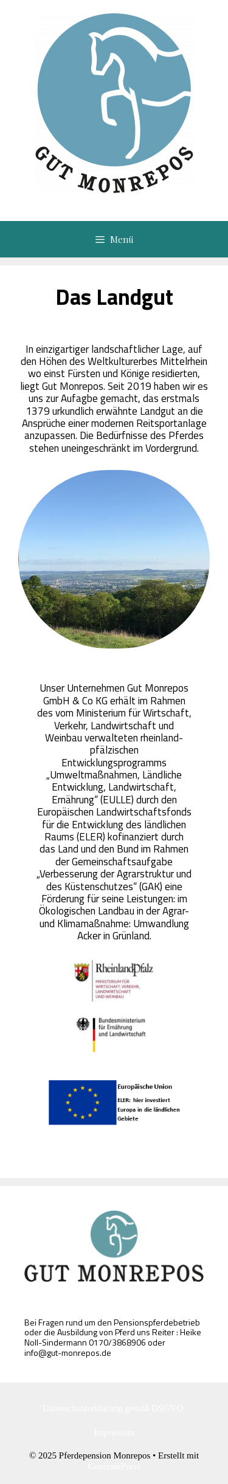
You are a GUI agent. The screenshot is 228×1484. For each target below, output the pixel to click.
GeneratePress (114, 1466)
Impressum (114, 1432)
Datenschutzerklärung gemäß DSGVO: (114, 1408)
